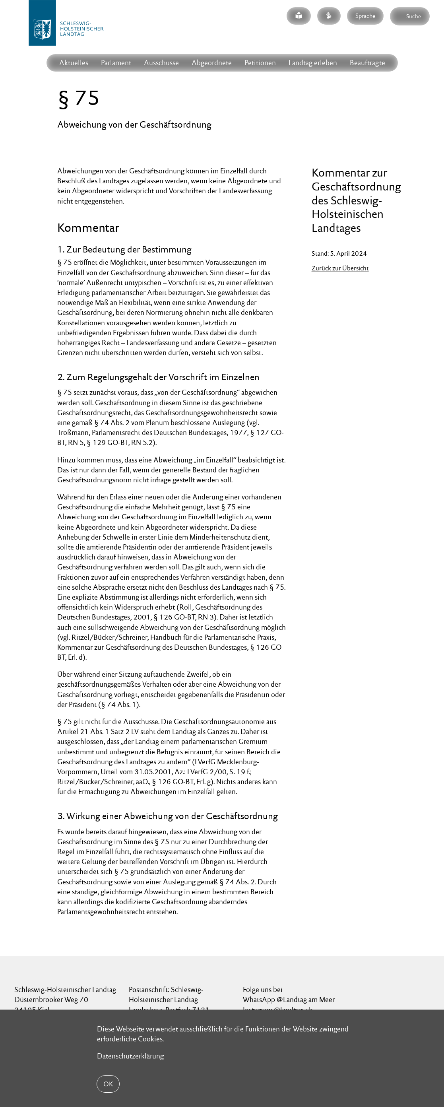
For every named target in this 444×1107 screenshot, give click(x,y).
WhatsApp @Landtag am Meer (289, 999)
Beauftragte (367, 62)
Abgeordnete (212, 62)
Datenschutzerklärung (130, 1056)
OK (108, 1084)
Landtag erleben (313, 62)
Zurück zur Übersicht (340, 268)
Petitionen (260, 62)
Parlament (116, 62)
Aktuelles (73, 62)
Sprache (365, 15)
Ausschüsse (161, 62)
